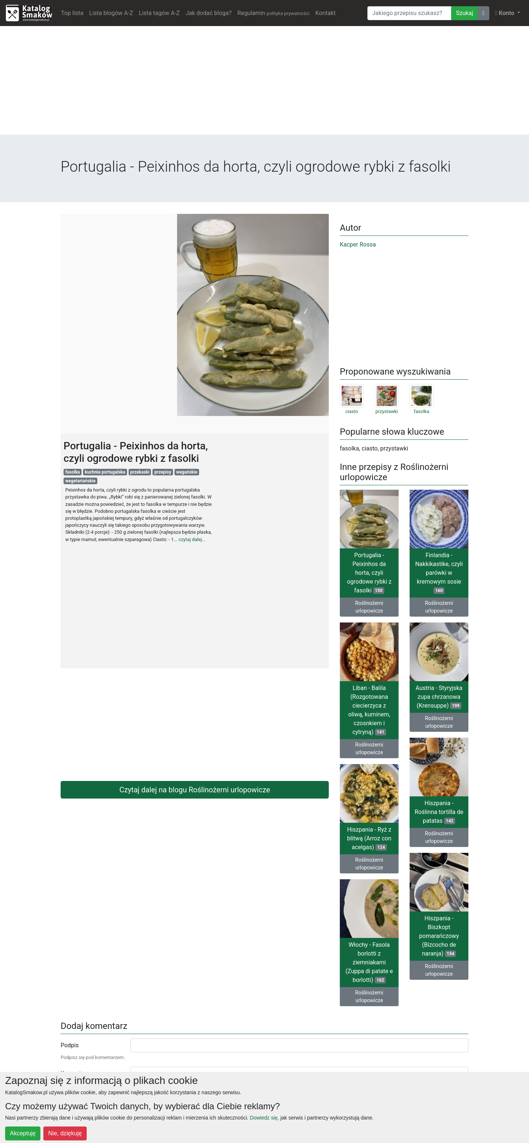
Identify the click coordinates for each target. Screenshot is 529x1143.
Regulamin (273, 13)
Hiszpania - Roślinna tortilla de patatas (439, 812)
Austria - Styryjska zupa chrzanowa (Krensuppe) (438, 696)
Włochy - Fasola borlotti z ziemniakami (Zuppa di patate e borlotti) (369, 962)
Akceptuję (23, 1133)
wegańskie (187, 472)
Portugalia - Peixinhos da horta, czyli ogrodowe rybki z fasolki (369, 573)
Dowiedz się (263, 1118)
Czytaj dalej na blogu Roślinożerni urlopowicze (194, 789)
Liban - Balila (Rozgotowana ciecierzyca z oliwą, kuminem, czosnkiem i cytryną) (369, 709)
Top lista (72, 13)
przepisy (162, 472)
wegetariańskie (80, 480)
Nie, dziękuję (65, 1133)
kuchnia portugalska (105, 472)
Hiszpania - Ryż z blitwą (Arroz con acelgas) (369, 838)
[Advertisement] (264, 83)
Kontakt (326, 13)
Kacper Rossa (358, 244)
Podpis (70, 1045)
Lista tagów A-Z (159, 13)
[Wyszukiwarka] (409, 13)
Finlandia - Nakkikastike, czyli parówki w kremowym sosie (439, 573)
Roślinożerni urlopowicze (369, 607)
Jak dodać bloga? (208, 13)
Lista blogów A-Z (111, 13)
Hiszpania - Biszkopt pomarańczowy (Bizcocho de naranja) (439, 936)
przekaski (139, 472)
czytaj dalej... (192, 539)
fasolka (72, 472)
